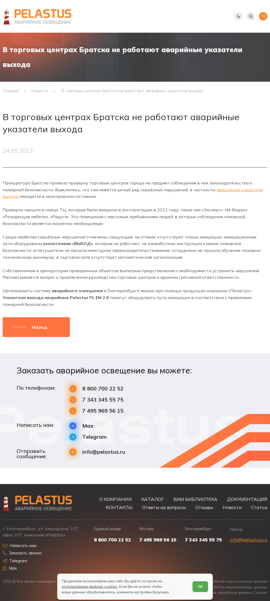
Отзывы (204, 507)
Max (88, 426)
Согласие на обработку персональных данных (224, 587)
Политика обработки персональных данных (227, 581)
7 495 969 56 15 (102, 411)
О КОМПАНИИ (115, 499)
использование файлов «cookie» (90, 586)
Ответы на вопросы (164, 507)
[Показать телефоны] (238, 16)
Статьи (259, 507)
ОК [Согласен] (200, 586)
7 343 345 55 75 (102, 400)
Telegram (94, 437)
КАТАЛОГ (152, 499)
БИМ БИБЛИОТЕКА (195, 499)
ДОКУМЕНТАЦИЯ (247, 499)
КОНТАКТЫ (119, 507)
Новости (232, 507)
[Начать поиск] (251, 16)
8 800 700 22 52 (102, 388)
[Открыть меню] (263, 16)
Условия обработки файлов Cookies (234, 592)
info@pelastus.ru (103, 452)
